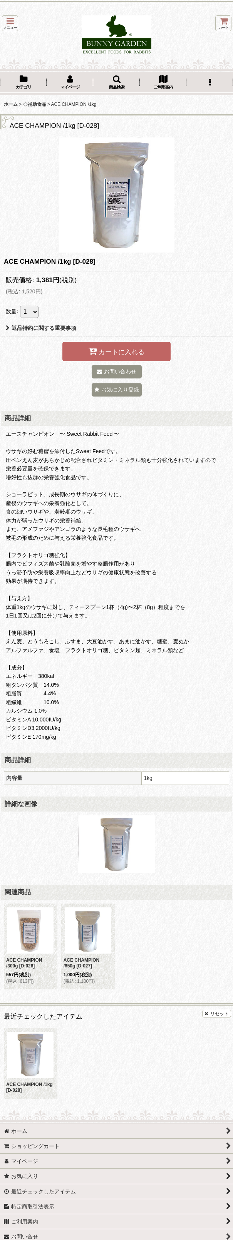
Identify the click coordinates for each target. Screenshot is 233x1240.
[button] (10, 23)
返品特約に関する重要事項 (41, 328)
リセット (217, 1013)
